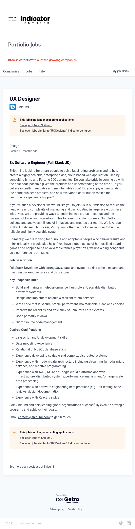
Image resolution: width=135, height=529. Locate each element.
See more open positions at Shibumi (32, 466)
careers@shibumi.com (34, 417)
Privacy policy (57, 509)
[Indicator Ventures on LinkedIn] (128, 523)
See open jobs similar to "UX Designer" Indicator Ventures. (55, 130)
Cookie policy (75, 509)
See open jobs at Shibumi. (36, 125)
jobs (29, 71)
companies (11, 71)
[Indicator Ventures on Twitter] (120, 523)
